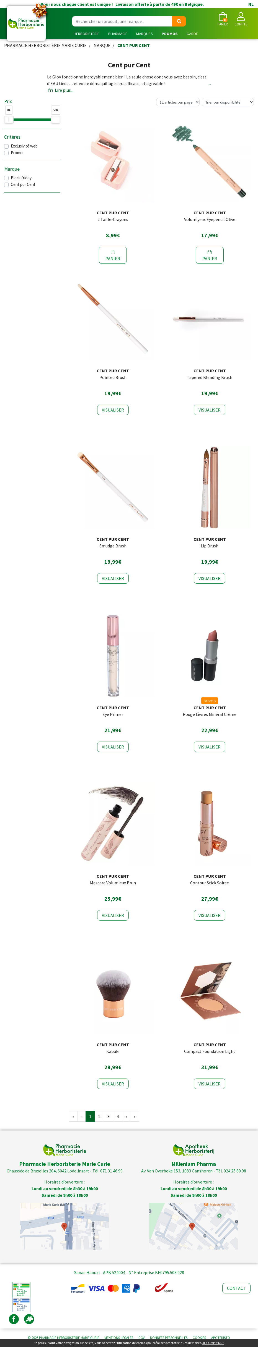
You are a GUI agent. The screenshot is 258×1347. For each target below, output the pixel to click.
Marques (144, 33)
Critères (12, 137)
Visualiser (113, 410)
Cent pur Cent (23, 184)
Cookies (199, 1337)
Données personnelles (168, 1337)
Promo (17, 152)
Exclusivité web (24, 146)
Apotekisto (220, 1337)
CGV (141, 1337)
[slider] (9, 119)
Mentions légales (118, 1337)
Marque (102, 45)
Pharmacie (117, 33)
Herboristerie (86, 33)
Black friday (21, 177)
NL (251, 4)
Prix (8, 101)
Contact (236, 1288)
